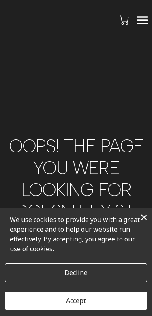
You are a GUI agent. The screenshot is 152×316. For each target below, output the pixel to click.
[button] (125, 20)
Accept (76, 300)
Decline (76, 272)
